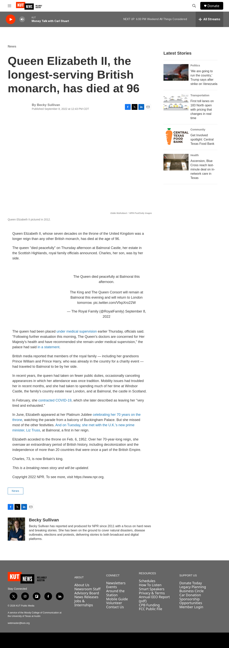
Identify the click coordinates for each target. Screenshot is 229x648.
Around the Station (115, 593)
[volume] (22, 19)
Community (197, 129)
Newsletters (115, 583)
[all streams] (209, 19)
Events (111, 586)
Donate (213, 6)
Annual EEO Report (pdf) (154, 599)
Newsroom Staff (87, 589)
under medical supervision (76, 331)
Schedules (147, 581)
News (12, 46)
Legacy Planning (192, 586)
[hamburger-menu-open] (9, 6)
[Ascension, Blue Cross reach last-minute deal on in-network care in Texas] (176, 162)
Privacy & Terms (152, 593)
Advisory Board (86, 593)
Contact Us (115, 607)
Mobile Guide (117, 599)
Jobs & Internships (83, 603)
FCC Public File (150, 608)
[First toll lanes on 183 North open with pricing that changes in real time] (176, 102)
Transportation (199, 95)
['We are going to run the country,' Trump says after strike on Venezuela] (176, 72)
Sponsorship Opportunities (190, 601)
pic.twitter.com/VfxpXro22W (114, 303)
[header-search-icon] (194, 6)
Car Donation (190, 595)
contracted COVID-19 (55, 400)
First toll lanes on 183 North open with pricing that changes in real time (202, 109)
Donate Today (190, 583)
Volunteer (114, 603)
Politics (195, 65)
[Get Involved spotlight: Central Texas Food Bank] (176, 136)
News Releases (86, 597)
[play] (11, 19)
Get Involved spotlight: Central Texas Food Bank (202, 139)
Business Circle (191, 591)
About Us (81, 585)
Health (194, 155)
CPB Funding (149, 605)
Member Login (191, 607)
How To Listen (150, 585)
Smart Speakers (151, 589)
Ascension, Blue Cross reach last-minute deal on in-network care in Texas (202, 169)
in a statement (48, 347)
